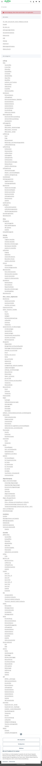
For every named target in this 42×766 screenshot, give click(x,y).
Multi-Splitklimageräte (10, 225)
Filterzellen (7, 69)
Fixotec (4, 603)
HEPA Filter (7, 545)
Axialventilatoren (9, 106)
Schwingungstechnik (8, 179)
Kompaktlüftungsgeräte (11, 625)
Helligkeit (7, 316)
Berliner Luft (6, 558)
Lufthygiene (6, 205)
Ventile (4, 445)
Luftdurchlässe (8, 153)
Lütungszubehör (9, 595)
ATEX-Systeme (8, 666)
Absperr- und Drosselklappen (12, 172)
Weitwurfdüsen (8, 164)
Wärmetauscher (7, 215)
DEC (4, 592)
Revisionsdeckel (9, 140)
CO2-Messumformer (10, 661)
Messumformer (8, 372)
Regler (4, 397)
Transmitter (6, 438)
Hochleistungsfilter (9, 547)
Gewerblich (7, 254)
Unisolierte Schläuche (10, 597)
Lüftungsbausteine (9, 196)
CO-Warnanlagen (9, 329)
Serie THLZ (7, 584)
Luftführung (6, 134)
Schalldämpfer (6, 177)
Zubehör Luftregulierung (11, 174)
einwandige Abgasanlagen (11, 482)
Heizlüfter (5, 237)
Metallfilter (7, 80)
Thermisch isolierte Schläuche (12, 599)
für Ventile (7, 468)
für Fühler (7, 462)
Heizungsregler (8, 404)
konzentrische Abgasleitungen (12, 487)
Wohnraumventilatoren (10, 681)
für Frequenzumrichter (10, 460)
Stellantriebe (6, 415)
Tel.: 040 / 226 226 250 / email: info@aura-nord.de (15, 21)
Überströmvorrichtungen (11, 161)
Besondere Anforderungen (11, 243)
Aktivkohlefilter (8, 75)
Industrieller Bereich (10, 256)
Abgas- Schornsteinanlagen (10, 480)
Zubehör (7, 200)
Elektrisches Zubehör (10, 112)
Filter (4, 63)
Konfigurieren (21, 744)
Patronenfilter (8, 84)
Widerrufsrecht (7, 49)
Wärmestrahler (6, 269)
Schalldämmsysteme (10, 567)
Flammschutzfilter (9, 90)
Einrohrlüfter (8, 683)
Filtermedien (8, 549)
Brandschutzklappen (10, 189)
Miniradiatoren (8, 284)
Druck (6, 311)
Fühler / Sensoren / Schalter (10, 309)
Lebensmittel (8, 363)
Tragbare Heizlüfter (10, 239)
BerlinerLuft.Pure (9, 560)
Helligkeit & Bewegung (10, 722)
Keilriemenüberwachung (11, 318)
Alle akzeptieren (21, 739)
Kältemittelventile (9, 451)
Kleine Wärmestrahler (10, 271)
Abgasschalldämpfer (10, 493)
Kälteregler (7, 406)
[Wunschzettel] (36, 1)
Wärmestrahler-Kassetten (11, 274)
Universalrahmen (9, 475)
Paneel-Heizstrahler (10, 276)
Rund (6, 136)
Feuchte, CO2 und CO (10, 354)
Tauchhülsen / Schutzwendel (12, 473)
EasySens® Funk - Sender (11, 704)
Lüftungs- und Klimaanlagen (12, 369)
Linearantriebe (8, 421)
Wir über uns (6, 27)
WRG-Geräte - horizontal (11, 129)
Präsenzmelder (6, 395)
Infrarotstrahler (8, 265)
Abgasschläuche (9, 500)
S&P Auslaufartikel (9, 700)
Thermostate (6, 430)
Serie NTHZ (7, 580)
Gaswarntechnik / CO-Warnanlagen (12, 326)
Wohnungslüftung (7, 114)
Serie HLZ (7, 586)
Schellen (5, 516)
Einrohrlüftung (8, 110)
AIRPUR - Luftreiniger (10, 678)
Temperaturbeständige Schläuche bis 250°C (16, 504)
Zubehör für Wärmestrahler (12, 278)
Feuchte (7, 313)
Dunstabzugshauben (8, 213)
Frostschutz (7, 434)
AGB (4, 38)
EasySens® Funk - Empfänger (12, 706)
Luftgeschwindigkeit (10, 367)
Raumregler (8, 410)
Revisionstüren (8, 198)
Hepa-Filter (7, 78)
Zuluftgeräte (8, 125)
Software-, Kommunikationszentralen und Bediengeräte (17, 412)
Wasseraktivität (8, 384)
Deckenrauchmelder (10, 192)
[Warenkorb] (39, 1)
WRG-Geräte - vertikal (10, 131)
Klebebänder (6, 522)
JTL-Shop (23, 764)
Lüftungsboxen (8, 97)
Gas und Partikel (9, 359)
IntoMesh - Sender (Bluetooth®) (13, 709)
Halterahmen (8, 86)
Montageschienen (9, 607)
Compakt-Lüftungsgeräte (11, 732)
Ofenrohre (7, 491)
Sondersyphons (7, 202)
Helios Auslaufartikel (10, 640)
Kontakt (5, 24)
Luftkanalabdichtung (10, 144)
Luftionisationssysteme (10, 207)
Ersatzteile (7, 590)
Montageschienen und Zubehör (11, 518)
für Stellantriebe (9, 464)
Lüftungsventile (8, 157)
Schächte (7, 489)
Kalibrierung (8, 670)
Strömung (7, 322)
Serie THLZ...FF (8, 575)
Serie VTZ (7, 577)
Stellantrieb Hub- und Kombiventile (14, 428)
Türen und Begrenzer (8, 508)
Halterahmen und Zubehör (11, 552)
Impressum (5, 761)
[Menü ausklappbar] (2, 1)
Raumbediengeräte (9, 711)
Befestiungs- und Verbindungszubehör (14, 142)
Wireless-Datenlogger (10, 657)
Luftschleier (6, 250)
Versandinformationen (8, 32)
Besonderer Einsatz (9, 259)
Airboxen (7, 730)
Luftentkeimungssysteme (11, 209)
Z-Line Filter (8, 67)
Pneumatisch (8, 423)
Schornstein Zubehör (10, 495)
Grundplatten (8, 612)
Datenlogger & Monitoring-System (13, 348)
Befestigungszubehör (8, 520)
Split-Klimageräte (9, 223)
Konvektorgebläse (9, 291)
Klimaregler (8, 408)
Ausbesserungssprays (8, 525)
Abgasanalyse (8, 344)
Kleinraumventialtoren (10, 620)
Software (7, 672)
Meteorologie (8, 374)
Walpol (4, 728)
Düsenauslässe (8, 151)
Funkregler (7, 400)
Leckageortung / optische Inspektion (14, 365)
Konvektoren (6, 280)
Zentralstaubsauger (8, 510)
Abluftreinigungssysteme (11, 211)
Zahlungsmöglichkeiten (9, 30)
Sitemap (5, 41)
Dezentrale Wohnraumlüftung (12, 116)
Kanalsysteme (8, 121)
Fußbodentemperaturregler (12, 402)
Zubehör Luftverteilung (10, 166)
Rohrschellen (8, 605)
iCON (6, 556)
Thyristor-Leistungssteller (11, 724)
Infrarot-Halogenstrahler (11, 267)
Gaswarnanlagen (9, 333)
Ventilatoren (6, 93)
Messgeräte (6, 341)
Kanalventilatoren (9, 101)
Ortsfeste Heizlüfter (10, 241)
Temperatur (8, 324)
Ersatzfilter (7, 88)
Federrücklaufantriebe (10, 417)
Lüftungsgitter (8, 155)
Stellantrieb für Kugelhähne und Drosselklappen (17, 425)
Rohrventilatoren (9, 95)
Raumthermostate (9, 436)
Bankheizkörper (9, 282)
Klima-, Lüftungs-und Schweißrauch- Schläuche (17, 502)
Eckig (6, 138)
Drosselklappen (8, 447)
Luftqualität (8, 320)
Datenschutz (12, 761)
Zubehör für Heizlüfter (10, 248)
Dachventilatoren (9, 108)
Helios (4, 616)
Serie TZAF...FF (8, 582)
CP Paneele (7, 73)
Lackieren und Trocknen (11, 82)
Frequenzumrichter (8, 307)
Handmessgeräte (9, 653)
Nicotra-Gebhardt (7, 642)
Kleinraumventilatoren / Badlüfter (13, 99)
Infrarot (5, 263)
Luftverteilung (6, 146)
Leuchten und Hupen (10, 305)
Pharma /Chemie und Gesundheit (13, 380)
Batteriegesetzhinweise (9, 46)
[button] (31, 1)
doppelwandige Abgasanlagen (12, 485)
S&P (4, 676)
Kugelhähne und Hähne (11, 453)
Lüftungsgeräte (7, 123)
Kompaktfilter (8, 71)
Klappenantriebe (9, 419)
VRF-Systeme (8, 227)
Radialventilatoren (9, 103)
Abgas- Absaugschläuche (9, 498)
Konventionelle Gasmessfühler (12, 335)
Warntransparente (9, 339)
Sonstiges (7, 471)
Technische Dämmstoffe (9, 527)
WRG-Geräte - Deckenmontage (12, 127)
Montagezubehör (9, 614)
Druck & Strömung (9, 717)
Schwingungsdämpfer (10, 183)
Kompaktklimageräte (8, 232)
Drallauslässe (8, 149)
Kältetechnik (8, 361)
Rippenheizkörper (9, 286)
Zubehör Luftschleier (10, 261)
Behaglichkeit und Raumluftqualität (14, 346)
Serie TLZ (7, 573)
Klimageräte (6, 221)
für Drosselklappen (9, 458)
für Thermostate (9, 466)
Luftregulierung (7, 168)
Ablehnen (21, 748)
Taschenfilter (8, 65)
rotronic (5, 648)
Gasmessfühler (8, 331)
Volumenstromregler (10, 170)
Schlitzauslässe (8, 159)
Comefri (5, 571)
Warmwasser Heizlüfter (10, 246)
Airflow (4, 554)
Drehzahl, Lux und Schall (11, 350)
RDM (6, 646)
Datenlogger (8, 655)
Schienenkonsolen (9, 610)
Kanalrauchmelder (9, 194)
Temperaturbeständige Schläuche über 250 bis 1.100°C (19, 506)
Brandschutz (6, 185)
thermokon (5, 702)
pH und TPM (8, 378)
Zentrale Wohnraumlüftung (11, 118)
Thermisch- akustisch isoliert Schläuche (15, 601)
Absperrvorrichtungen (10, 187)
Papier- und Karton (9, 376)
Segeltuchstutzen (9, 181)
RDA (6, 644)
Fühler (6, 357)
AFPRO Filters (6, 534)
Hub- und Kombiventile (10, 449)
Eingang (7, 252)
